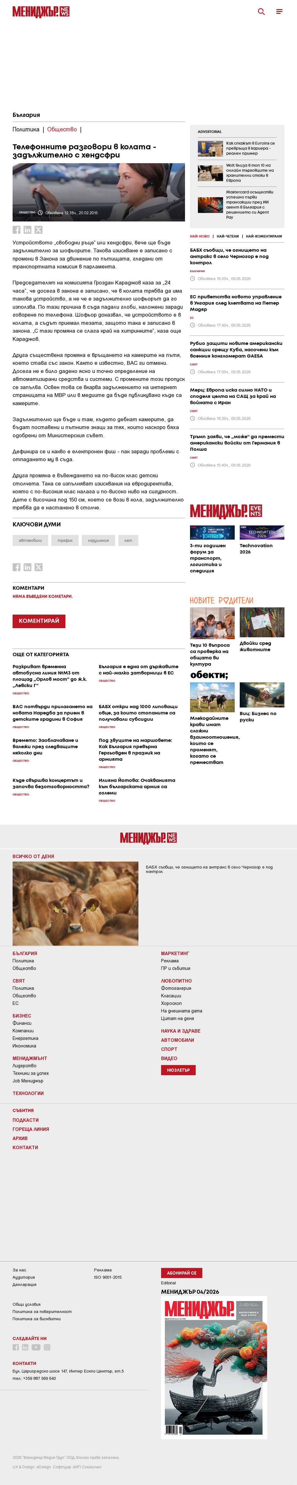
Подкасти (26, 1120)
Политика (23, 961)
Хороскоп (171, 1003)
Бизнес (22, 1015)
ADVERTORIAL (210, 132)
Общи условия (27, 1304)
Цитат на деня (177, 1018)
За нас (19, 1270)
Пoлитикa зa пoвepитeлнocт (42, 1312)
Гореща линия (31, 1129)
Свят (19, 980)
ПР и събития (175, 968)
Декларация (24, 1284)
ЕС (16, 1003)
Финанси (22, 1023)
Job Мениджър (28, 1081)
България (26, 115)
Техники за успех (31, 1073)
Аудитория (24, 1277)
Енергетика (25, 1038)
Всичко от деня (33, 856)
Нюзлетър (178, 1070)
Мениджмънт (30, 1058)
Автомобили (177, 1040)
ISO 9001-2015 (107, 1277)
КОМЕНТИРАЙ (39, 621)
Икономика (24, 1046)
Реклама (170, 961)
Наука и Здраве (180, 1031)
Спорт (169, 1049)
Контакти (25, 1147)
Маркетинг (175, 953)
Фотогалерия (176, 988)
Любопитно (176, 980)
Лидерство (24, 1066)
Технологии (28, 1093)
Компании (23, 1031)
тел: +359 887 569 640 (34, 1378)
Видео (169, 1058)
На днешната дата (181, 1011)
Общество (24, 968)
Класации (171, 996)
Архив (20, 1138)
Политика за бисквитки (37, 1319)
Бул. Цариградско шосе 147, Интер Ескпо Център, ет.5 (68, 1371)
